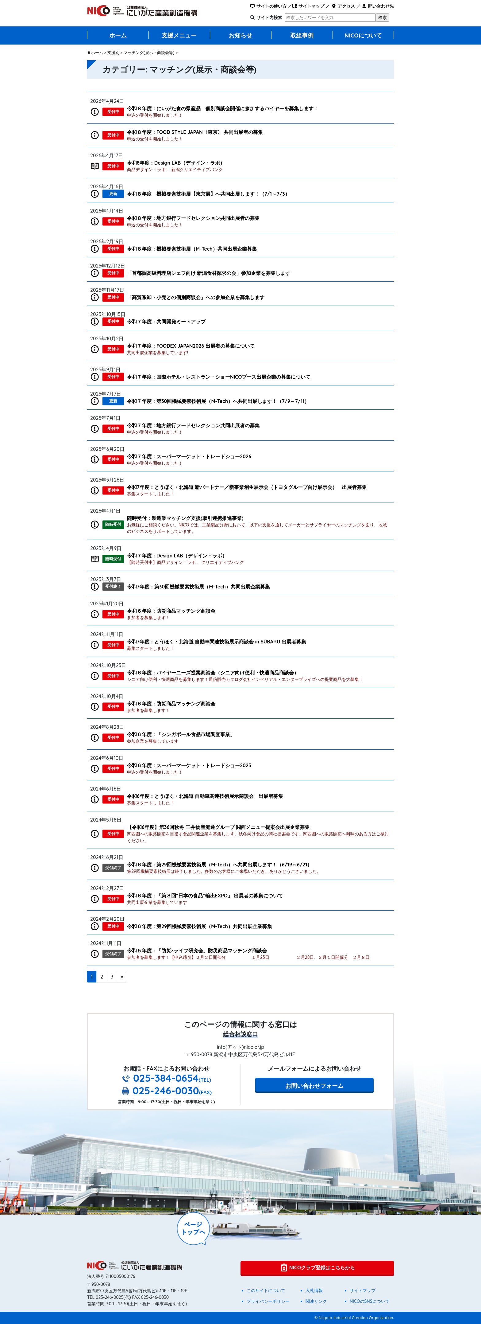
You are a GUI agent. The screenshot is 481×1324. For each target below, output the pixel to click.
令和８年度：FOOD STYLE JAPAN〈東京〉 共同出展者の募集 (195, 132)
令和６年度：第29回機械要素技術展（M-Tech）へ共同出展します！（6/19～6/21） (219, 864)
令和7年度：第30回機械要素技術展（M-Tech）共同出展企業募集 (198, 587)
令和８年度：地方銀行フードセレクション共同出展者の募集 (193, 218)
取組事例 (302, 35)
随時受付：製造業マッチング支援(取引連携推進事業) (185, 518)
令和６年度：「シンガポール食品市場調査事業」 (181, 734)
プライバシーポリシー (268, 1301)
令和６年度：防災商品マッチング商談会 (171, 611)
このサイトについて (266, 1290)
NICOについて (363, 35)
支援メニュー (179, 35)
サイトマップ (308, 6)
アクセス (343, 6)
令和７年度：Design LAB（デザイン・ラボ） (177, 556)
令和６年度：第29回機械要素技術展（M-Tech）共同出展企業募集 (199, 926)
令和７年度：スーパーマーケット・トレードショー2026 (189, 456)
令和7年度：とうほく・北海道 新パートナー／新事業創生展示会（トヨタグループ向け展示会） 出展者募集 (247, 487)
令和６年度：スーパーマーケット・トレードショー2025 (189, 765)
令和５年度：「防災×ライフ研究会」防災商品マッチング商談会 (197, 950)
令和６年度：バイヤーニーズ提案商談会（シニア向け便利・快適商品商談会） (213, 673)
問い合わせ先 (378, 6)
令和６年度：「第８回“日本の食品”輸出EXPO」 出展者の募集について (205, 895)
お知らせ (240, 35)
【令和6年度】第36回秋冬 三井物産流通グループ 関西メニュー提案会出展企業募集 (218, 827)
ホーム (118, 35)
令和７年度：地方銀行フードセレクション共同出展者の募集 (193, 425)
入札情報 (314, 1290)
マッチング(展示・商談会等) (149, 52)
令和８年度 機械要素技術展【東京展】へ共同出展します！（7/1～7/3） (208, 194)
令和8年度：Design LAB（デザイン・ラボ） (176, 163)
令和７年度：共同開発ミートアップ (166, 321)
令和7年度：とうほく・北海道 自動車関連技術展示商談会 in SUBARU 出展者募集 (216, 642)
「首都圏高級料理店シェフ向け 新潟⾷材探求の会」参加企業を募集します (208, 273)
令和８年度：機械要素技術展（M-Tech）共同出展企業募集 (192, 249)
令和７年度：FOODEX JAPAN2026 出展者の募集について (191, 346)
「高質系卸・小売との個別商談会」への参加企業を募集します (195, 297)
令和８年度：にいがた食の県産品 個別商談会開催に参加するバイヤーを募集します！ (222, 108)
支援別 (113, 52)
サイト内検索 (269, 17)
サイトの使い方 (268, 6)
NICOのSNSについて (370, 1301)
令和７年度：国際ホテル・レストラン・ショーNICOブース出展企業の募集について (218, 377)
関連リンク (316, 1301)
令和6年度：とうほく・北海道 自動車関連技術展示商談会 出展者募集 (205, 796)
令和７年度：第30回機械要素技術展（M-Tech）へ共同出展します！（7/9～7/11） (218, 401)
